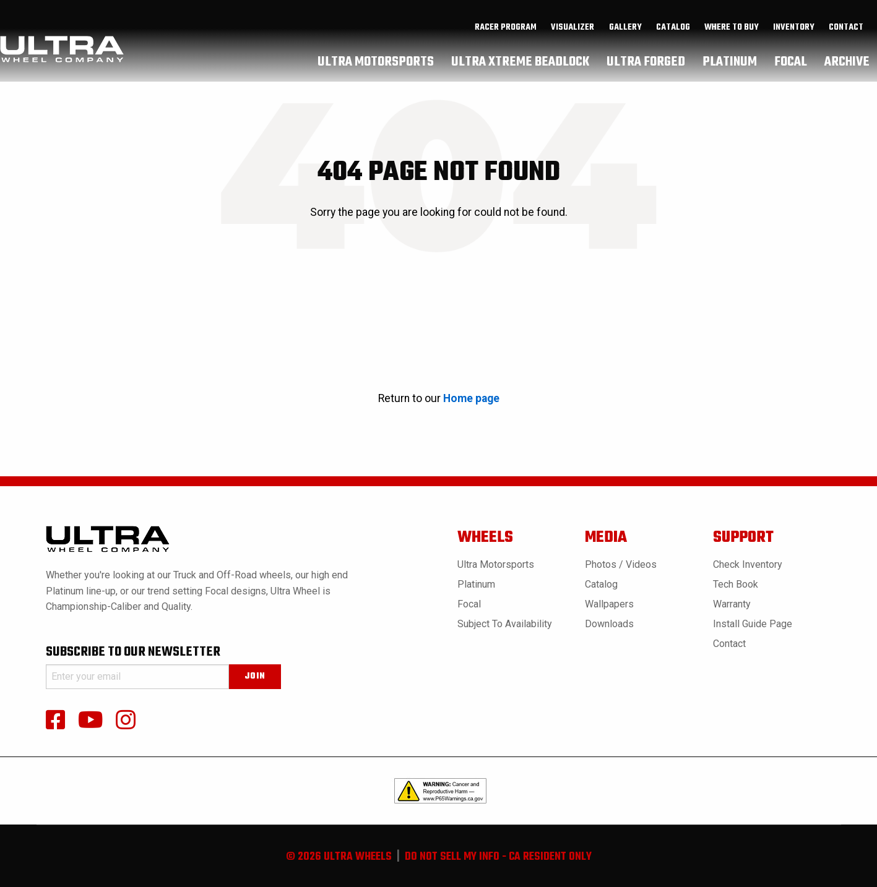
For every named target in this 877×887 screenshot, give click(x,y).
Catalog (601, 584)
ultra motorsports (376, 64)
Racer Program (506, 31)
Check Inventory (747, 564)
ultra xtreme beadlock (520, 64)
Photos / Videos (621, 564)
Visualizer (572, 31)
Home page (471, 398)
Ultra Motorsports (495, 564)
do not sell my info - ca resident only (498, 857)
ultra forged (646, 64)
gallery (625, 31)
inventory (793, 31)
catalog (673, 31)
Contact (846, 31)
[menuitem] (506, 31)
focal (790, 64)
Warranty (732, 604)
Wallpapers (609, 604)
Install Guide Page (752, 624)
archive (847, 64)
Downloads (609, 624)
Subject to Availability (504, 624)
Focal (469, 604)
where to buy (731, 31)
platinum (729, 64)
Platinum (476, 584)
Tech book (735, 584)
